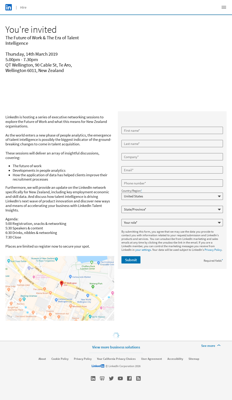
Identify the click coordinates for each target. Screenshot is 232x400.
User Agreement (151, 359)
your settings (143, 250)
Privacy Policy (213, 250)
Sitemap (193, 359)
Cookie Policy (59, 359)
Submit (131, 259)
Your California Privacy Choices (116, 359)
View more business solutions (116, 347)
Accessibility (175, 359)
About (42, 359)
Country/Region (131, 191)
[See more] (211, 345)
